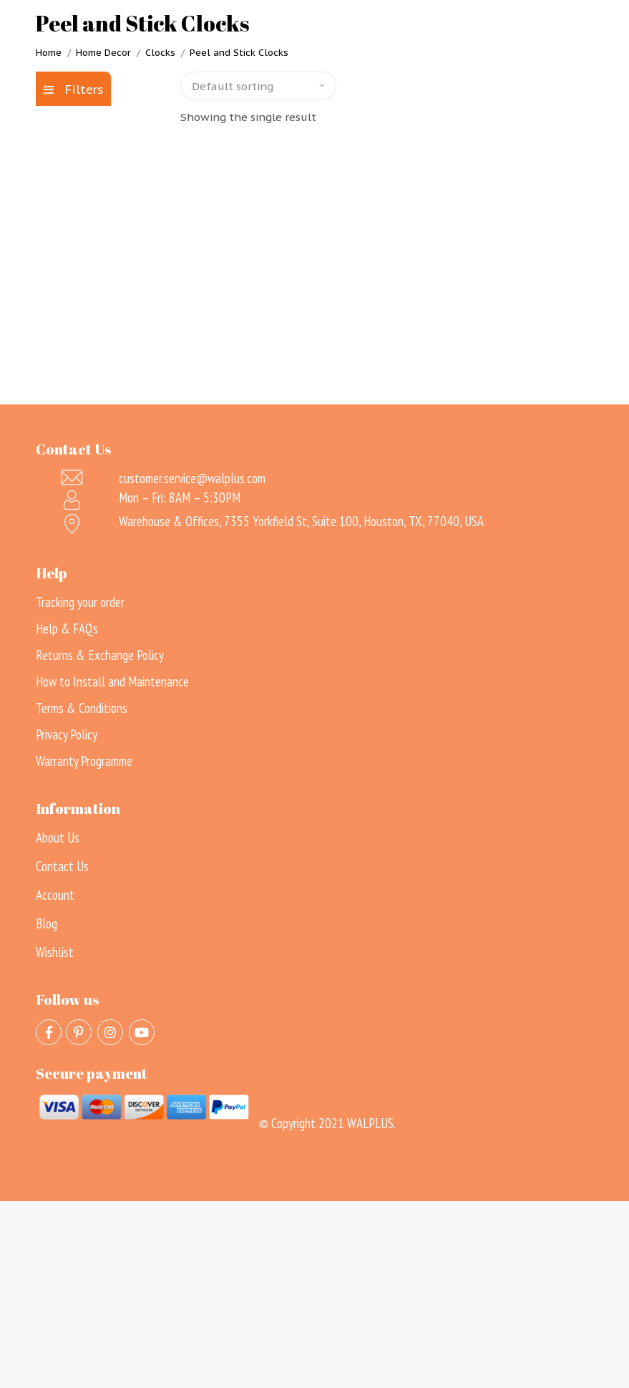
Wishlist (55, 952)
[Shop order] (258, 86)
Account (55, 894)
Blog (46, 923)
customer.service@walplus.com (192, 478)
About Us (57, 837)
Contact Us (62, 866)
